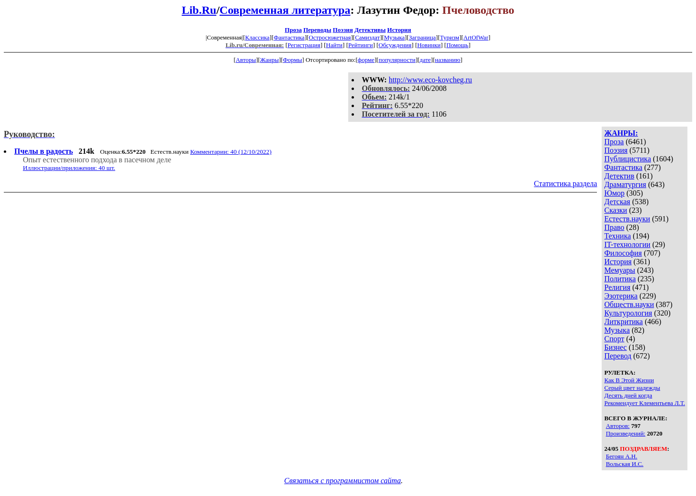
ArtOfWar (476, 37)
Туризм (449, 37)
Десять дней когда (628, 395)
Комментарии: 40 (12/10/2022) (231, 151)
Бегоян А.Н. (621, 456)
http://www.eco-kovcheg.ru (430, 80)
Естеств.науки (627, 219)
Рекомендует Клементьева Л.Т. (644, 403)
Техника (617, 236)
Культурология (628, 313)
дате (425, 59)
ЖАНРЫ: (621, 133)
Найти (334, 45)
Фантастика (288, 37)
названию (447, 59)
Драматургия (625, 184)
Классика (257, 37)
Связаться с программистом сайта (342, 480)
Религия (617, 287)
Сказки (615, 210)
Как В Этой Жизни (629, 380)
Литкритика (623, 321)
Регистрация (303, 45)
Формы (292, 59)
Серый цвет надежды (632, 387)
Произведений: (626, 433)
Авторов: (618, 425)
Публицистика (627, 159)
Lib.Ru (199, 10)
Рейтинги (360, 45)
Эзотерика (620, 296)
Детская (617, 202)
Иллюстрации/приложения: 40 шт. (69, 167)
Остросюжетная (330, 37)
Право (614, 227)
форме (366, 59)
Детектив (619, 176)
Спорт (614, 339)
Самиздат (367, 37)
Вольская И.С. (625, 463)
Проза (293, 29)
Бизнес (615, 347)
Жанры (269, 59)
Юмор (614, 193)
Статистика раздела (565, 183)
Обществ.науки (629, 304)
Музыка (394, 37)
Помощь (457, 45)
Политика (619, 279)
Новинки (429, 45)
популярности (397, 59)
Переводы (317, 29)
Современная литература (285, 10)
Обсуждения (395, 45)
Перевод (617, 356)
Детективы (370, 29)
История (399, 29)
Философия (623, 253)
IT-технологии (627, 244)
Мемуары (619, 270)
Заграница (422, 37)
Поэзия (343, 29)
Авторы (246, 59)
